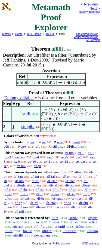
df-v (8, 190)
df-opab (57, 198)
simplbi (28, 126)
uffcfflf (18, 235)
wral (76, 142)
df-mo (19, 181)
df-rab (86, 185)
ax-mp (69, 153)
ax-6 (64, 157)
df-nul (24, 194)
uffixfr (74, 222)
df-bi (64, 172)
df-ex (66, 176)
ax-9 (17, 161)
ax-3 (8, 157)
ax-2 (91, 153)
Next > (94, 8)
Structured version (87, 34)
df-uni (24, 198)
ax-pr (37, 166)
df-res (24, 207)
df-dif (56, 190)
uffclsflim (69, 231)
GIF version (93, 40)
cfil (54, 146)
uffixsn (18, 226)
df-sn (71, 194)
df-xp (18, 203)
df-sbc (23, 190)
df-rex (69, 185)
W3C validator (90, 243)
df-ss (8, 194)
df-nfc (21, 185)
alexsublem (42, 235)
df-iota (58, 207)
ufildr (9, 231)
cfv (38, 146)
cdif (6, 146)
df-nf (81, 176)
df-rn (8, 207)
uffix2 (93, 222)
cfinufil (60, 226)
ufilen (79, 226)
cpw (24, 146)
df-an (78, 172)
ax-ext (80, 161)
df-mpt (76, 198)
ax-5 (50, 157)
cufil (76, 146)
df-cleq (71, 181)
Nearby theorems (89, 11)
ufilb (54, 218)
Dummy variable (18, 97)
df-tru (35, 176)
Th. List (50, 34)
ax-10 (32, 161)
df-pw (55, 194)
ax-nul (21, 166)
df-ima (41, 207)
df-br (40, 198)
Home (19, 34)
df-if (39, 194)
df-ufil (19, 211)
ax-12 (64, 161)
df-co (67, 203)
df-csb (40, 190)
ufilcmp (92, 231)
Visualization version (85, 37)
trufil (16, 222)
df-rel (34, 203)
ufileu (35, 222)
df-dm (83, 203)
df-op (8, 198)
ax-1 (81, 153)
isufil (25, 114)
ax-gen (19, 157)
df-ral (53, 185)
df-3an (18, 176)
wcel (60, 142)
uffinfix (38, 226)
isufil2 (73, 218)
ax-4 (36, 157)
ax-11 (48, 161)
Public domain (61, 243)
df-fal (51, 176)
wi (32, 142)
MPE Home (34, 34)
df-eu (35, 181)
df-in (87, 190)
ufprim (92, 218)
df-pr (86, 194)
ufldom (47, 231)
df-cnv (50, 203)
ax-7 (79, 157)
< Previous (89, 4)
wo (44, 142)
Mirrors (6, 34)
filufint (54, 222)
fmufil (27, 231)
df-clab (52, 181)
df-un (72, 190)
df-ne (37, 185)
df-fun (75, 207)
